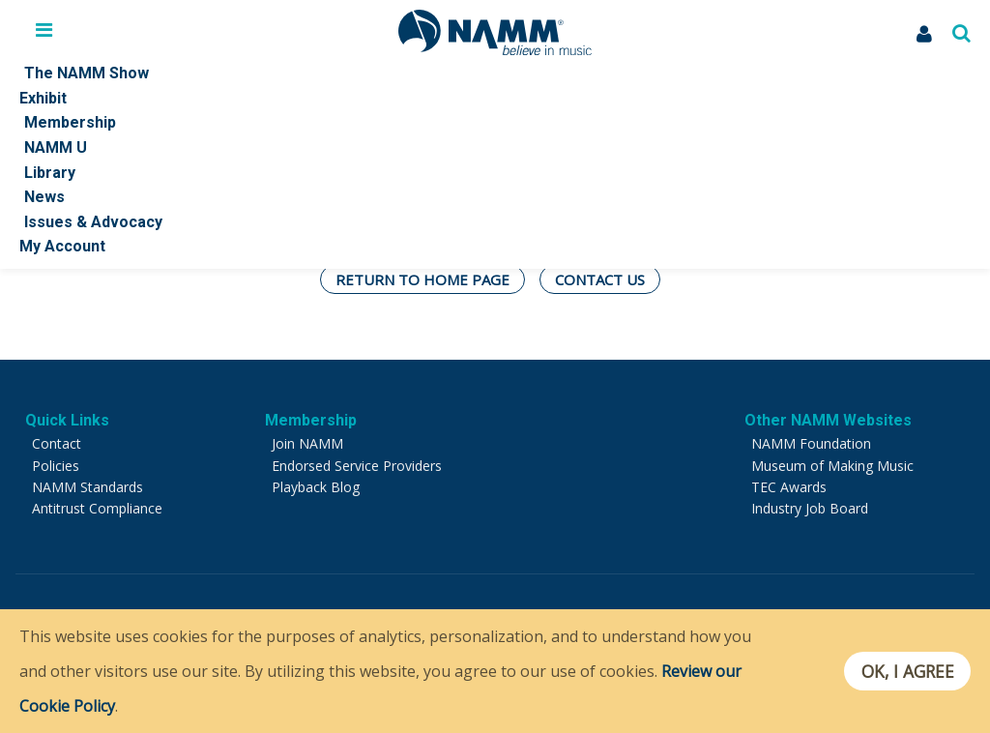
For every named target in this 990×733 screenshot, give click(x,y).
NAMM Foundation (811, 443)
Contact (56, 443)
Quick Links (67, 420)
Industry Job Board (809, 508)
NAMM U (55, 147)
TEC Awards (789, 487)
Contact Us (600, 279)
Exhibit (43, 98)
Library (49, 172)
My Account (62, 246)
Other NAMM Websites (828, 420)
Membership (70, 122)
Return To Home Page (422, 279)
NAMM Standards (87, 487)
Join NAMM (307, 443)
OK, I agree (906, 671)
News (44, 197)
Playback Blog (316, 487)
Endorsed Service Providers (357, 465)
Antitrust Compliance (97, 508)
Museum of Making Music (832, 465)
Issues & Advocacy (93, 222)
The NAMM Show (86, 73)
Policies (55, 465)
